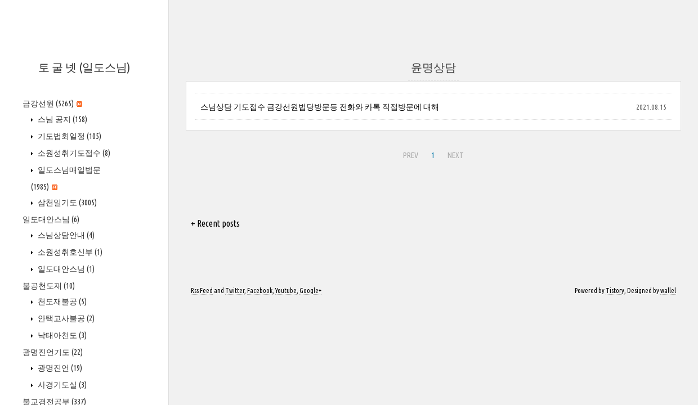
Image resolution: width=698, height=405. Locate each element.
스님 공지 (61, 119)
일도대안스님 (51, 219)
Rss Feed (202, 290)
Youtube (286, 290)
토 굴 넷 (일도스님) (84, 67)
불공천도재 (49, 285)
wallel (668, 290)
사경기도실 (61, 384)
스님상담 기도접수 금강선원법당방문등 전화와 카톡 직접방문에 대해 (319, 106)
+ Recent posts (215, 223)
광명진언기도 (53, 352)
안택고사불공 (65, 318)
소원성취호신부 (69, 252)
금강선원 (52, 103)
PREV (409, 153)
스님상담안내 (65, 235)
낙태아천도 (61, 335)
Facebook (259, 290)
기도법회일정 (68, 136)
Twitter (234, 290)
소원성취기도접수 (73, 153)
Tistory (615, 290)
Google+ (310, 290)
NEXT (454, 153)
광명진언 (59, 367)
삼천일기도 (66, 202)
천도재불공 (61, 301)
